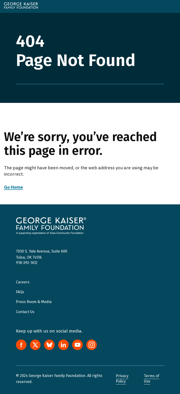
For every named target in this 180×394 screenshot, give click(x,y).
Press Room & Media (34, 302)
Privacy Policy (122, 378)
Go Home (13, 187)
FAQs (20, 292)
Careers (23, 282)
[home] (21, 5)
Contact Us (25, 312)
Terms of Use (151, 378)
